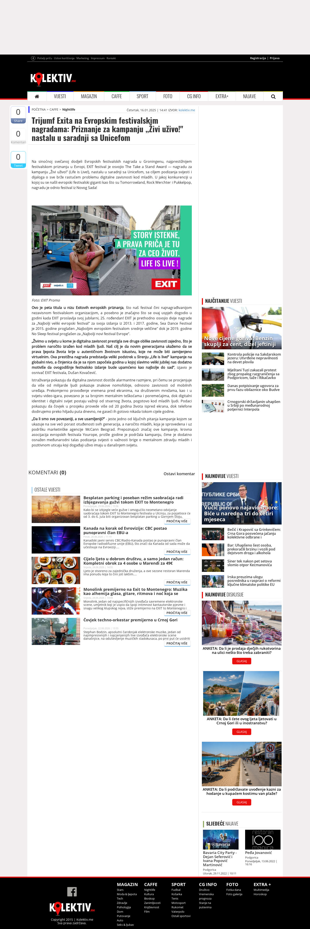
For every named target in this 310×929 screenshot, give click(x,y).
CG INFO (194, 96)
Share (18, 121)
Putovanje (123, 916)
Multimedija (261, 890)
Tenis (174, 898)
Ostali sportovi (181, 916)
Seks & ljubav (125, 925)
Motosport (178, 903)
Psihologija (124, 907)
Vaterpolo (177, 912)
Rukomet (177, 907)
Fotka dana (233, 890)
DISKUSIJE (224, 594)
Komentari (18, 142)
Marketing (82, 58)
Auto (120, 920)
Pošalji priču (44, 58)
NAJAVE (249, 96)
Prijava (275, 58)
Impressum (98, 58)
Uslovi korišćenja (64, 58)
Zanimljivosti (152, 903)
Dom (120, 912)
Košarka (176, 894)
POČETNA (39, 109)
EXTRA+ (222, 96)
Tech (120, 898)
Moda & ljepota (127, 894)
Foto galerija (234, 894)
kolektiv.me (187, 110)
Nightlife (68, 109)
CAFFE (117, 96)
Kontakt (111, 58)
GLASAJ (242, 661)
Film (147, 912)
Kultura (149, 894)
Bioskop (149, 898)
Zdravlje (122, 903)
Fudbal (175, 890)
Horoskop (260, 894)
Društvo (204, 890)
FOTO (167, 96)
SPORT (142, 96)
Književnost (151, 907)
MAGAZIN (89, 96)
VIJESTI (60, 96)
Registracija (258, 58)
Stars (120, 890)
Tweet (18, 165)
